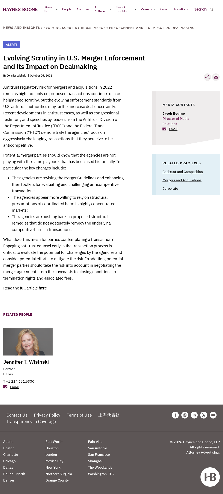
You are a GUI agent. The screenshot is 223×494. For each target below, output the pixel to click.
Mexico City (54, 461)
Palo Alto (95, 441)
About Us (48, 9)
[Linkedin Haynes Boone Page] (194, 415)
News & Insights (121, 9)
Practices (83, 9)
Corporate (170, 188)
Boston (8, 448)
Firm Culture (100, 9)
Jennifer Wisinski (16, 75)
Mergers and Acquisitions (182, 180)
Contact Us (16, 415)
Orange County (57, 480)
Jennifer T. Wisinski (26, 362)
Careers (146, 9)
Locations (181, 9)
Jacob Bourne (173, 113)
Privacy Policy (47, 415)
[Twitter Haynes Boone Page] (203, 415)
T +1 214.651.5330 (18, 381)
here (42, 288)
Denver (8, 480)
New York (53, 467)
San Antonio (97, 448)
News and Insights (21, 28)
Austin (8, 441)
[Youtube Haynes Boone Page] (213, 415)
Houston (52, 448)
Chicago (9, 461)
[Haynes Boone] (20, 9)
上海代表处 (109, 415)
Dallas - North (14, 474)
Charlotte (10, 454)
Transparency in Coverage (31, 421)
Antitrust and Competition (182, 171)
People (66, 9)
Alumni (164, 9)
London (51, 454)
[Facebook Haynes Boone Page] (175, 415)
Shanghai (95, 461)
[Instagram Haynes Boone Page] (184, 415)
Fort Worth (54, 441)
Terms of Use (79, 415)
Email (173, 129)
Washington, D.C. (101, 474)
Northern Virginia (59, 474)
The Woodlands (100, 467)
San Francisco (99, 454)
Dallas (8, 374)
